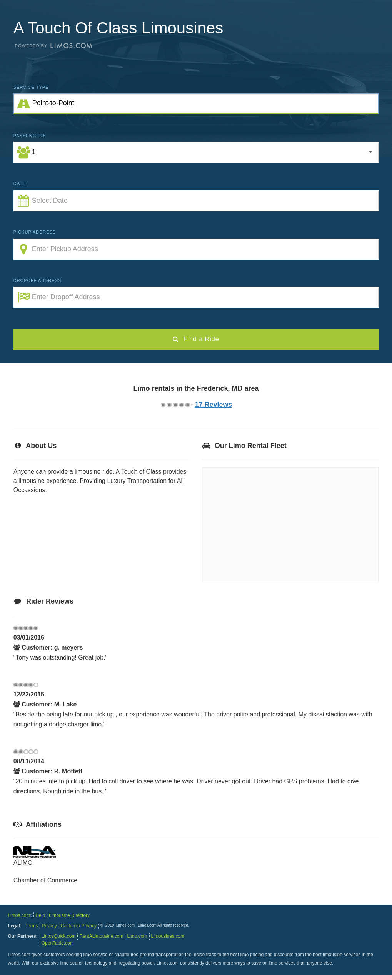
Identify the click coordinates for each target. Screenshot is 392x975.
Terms (31, 926)
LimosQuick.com (59, 936)
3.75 (181, 405)
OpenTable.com (58, 943)
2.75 (175, 405)
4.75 (187, 405)
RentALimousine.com (101, 936)
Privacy (49, 926)
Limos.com (19, 915)
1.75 (169, 405)
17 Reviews (213, 404)
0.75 (163, 405)
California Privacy (79, 926)
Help (40, 915)
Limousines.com (168, 936)
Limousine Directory (69, 915)
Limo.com (137, 936)
